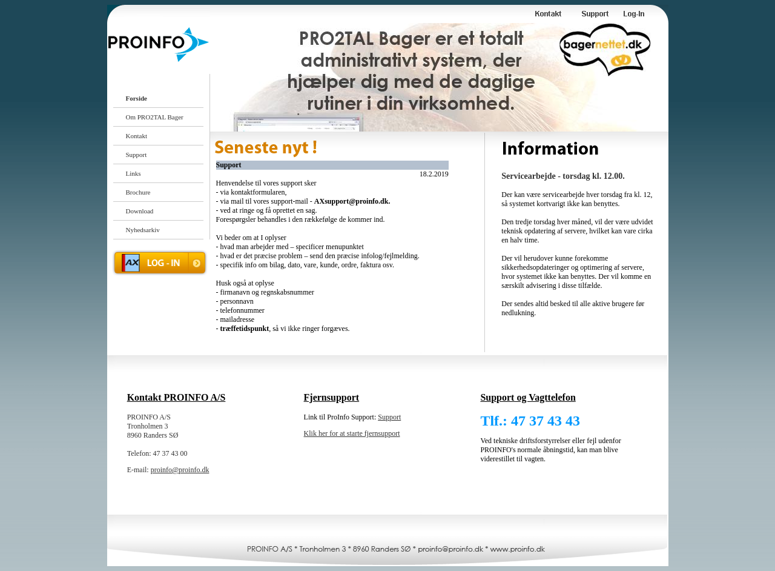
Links (133, 173)
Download (140, 211)
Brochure (138, 192)
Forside (136, 98)
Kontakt (136, 135)
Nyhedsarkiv (143, 229)
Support (136, 154)
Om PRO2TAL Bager (154, 117)
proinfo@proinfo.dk (180, 470)
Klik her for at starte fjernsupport (352, 433)
